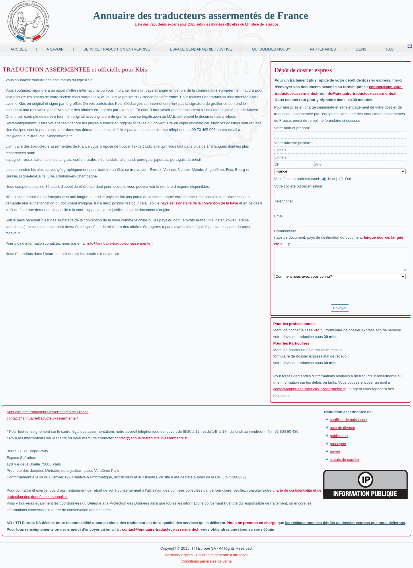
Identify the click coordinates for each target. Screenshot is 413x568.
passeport (338, 444)
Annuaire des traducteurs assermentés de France (200, 15)
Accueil (19, 49)
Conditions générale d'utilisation (222, 555)
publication (339, 436)
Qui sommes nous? (271, 49)
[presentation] (317, 292)
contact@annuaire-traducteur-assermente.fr (309, 389)
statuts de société (344, 459)
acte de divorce (342, 428)
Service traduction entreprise (116, 49)
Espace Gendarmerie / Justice (201, 49)
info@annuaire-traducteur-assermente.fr (120, 243)
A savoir (55, 49)
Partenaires (323, 49)
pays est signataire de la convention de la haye (199, 203)
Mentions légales (179, 555)
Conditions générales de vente (206, 561)
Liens (361, 49)
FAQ (389, 49)
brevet (335, 451)
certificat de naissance (348, 420)
